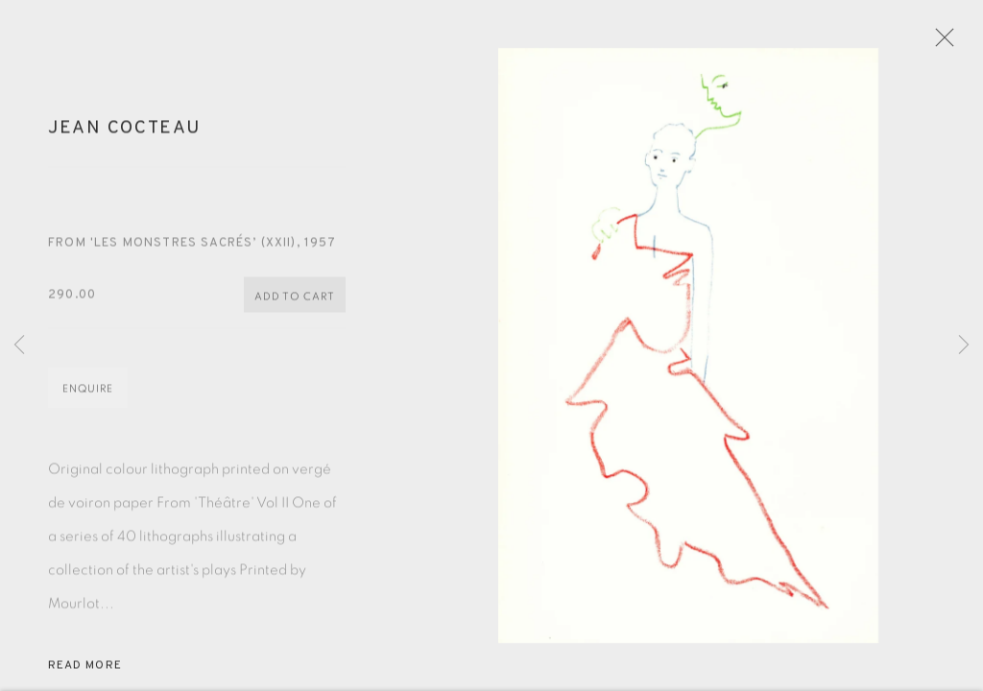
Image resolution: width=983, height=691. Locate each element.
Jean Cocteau (124, 137)
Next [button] (964, 345)
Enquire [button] (87, 398)
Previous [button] (19, 345)
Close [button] (959, 43)
